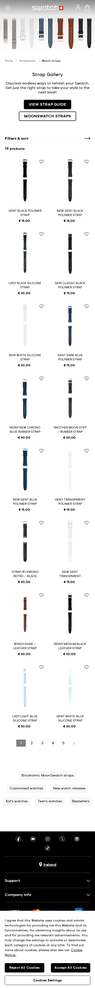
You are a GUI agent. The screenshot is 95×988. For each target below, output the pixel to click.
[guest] (78, 7)
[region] (47, 949)
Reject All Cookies (24, 967)
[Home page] (47, 7)
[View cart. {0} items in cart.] (87, 8)
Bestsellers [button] (80, 801)
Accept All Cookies (70, 967)
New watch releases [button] (69, 788)
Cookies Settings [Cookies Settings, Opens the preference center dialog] (47, 980)
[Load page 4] (53, 743)
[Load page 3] (42, 743)
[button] (7, 8)
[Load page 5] (63, 743)
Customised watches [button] (26, 788)
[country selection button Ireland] (47, 864)
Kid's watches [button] (17, 801)
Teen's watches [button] (50, 801)
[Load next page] (74, 743)
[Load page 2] (31, 743)
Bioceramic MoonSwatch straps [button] (47, 775)
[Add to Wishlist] (41, 162)
